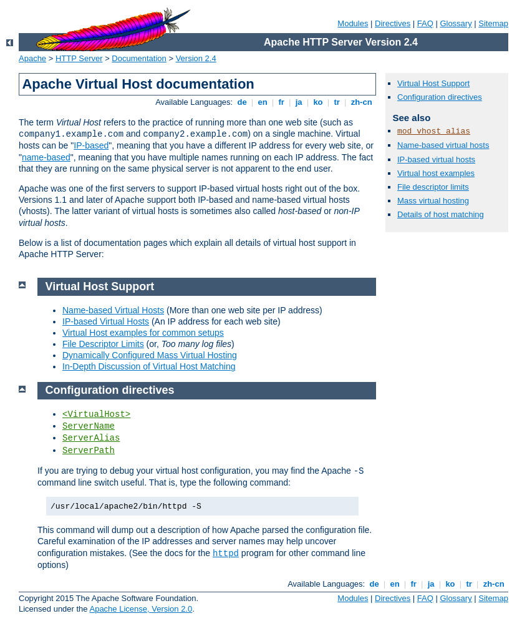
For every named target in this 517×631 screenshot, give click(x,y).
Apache (32, 58)
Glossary (455, 23)
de (242, 102)
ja (298, 102)
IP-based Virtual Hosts (105, 321)
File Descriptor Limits (103, 344)
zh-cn (361, 102)
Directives (392, 23)
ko (318, 102)
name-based (46, 157)
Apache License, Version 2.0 (140, 609)
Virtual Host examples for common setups (143, 333)
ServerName (88, 426)
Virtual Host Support (433, 83)
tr (337, 102)
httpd (226, 554)
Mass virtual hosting (433, 200)
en (262, 102)
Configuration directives (439, 97)
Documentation (139, 58)
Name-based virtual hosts (443, 145)
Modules (352, 23)
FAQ (425, 23)
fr (281, 102)
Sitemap (493, 23)
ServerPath (88, 451)
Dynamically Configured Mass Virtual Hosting (149, 355)
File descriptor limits (433, 187)
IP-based (91, 145)
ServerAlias (91, 438)
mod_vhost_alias (433, 131)
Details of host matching (440, 214)
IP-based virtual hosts (436, 159)
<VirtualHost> (96, 414)
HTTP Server (79, 58)
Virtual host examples (436, 173)
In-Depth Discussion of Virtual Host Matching (149, 366)
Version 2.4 (196, 58)
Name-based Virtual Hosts (113, 310)
